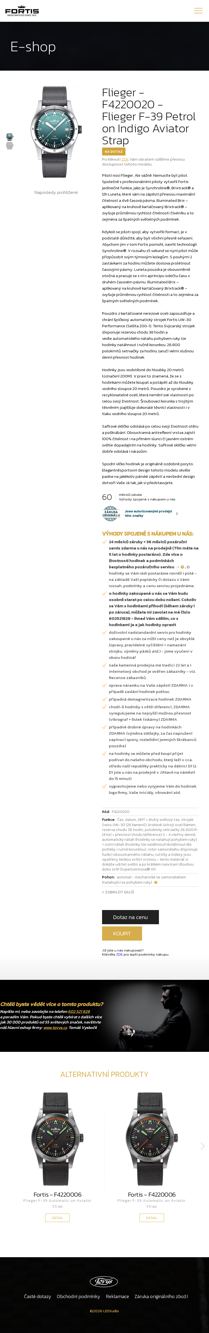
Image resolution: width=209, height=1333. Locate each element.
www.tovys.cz (55, 1027)
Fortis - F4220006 (57, 1194)
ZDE (125, 159)
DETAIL (57, 1217)
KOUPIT (122, 933)
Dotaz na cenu (130, 917)
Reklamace (117, 1296)
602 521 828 (79, 1011)
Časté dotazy (37, 1296)
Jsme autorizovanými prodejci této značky (137, 513)
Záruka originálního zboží (161, 1296)
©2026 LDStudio (104, 1311)
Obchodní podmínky (78, 1296)
